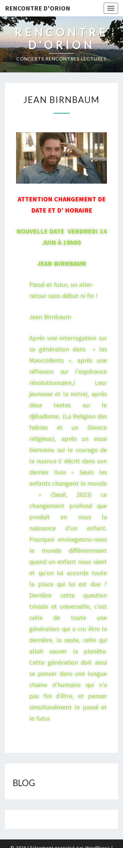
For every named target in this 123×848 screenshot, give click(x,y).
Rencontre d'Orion (37, 8)
